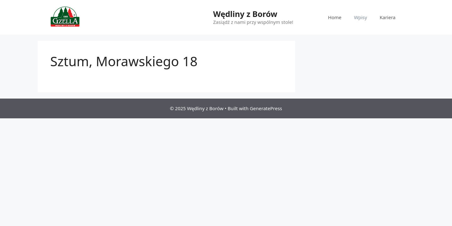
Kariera (387, 17)
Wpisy (360, 17)
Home (335, 17)
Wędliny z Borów (245, 13)
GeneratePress (266, 108)
